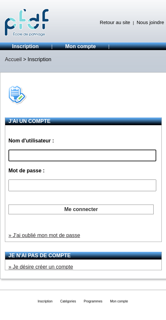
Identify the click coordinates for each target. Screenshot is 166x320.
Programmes (93, 301)
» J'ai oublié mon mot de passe (44, 235)
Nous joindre (150, 22)
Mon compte (80, 46)
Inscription (25, 46)
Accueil (13, 59)
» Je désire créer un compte (40, 267)
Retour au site (115, 22)
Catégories (68, 301)
